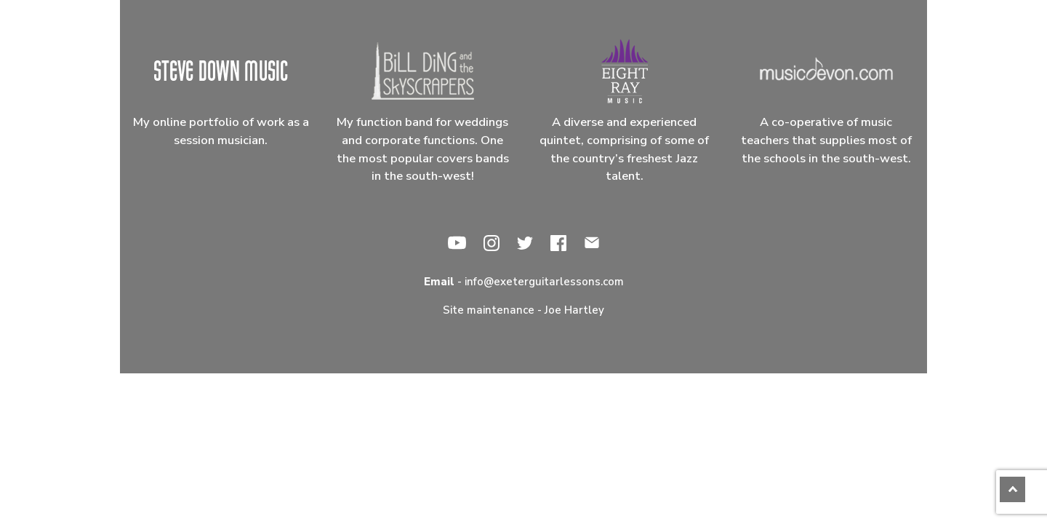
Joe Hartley (574, 310)
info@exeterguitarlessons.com (544, 281)
